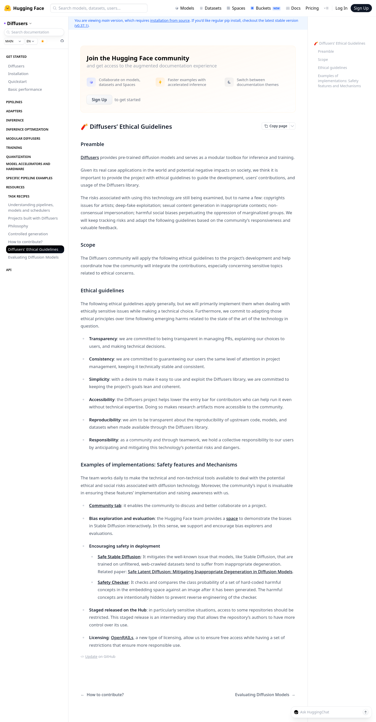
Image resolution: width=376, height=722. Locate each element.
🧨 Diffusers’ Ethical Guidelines (339, 43)
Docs (293, 8)
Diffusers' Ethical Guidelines (33, 249)
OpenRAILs (122, 637)
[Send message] (366, 712)
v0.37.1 (81, 25)
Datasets (210, 8)
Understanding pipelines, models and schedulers (31, 207)
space (232, 518)
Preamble (326, 51)
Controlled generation (28, 233)
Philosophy (18, 225)
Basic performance (25, 89)
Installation (18, 73)
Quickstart (17, 81)
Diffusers (16, 65)
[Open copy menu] (292, 126)
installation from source (170, 20)
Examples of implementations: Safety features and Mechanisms (339, 80)
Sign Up (361, 8)
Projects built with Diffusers (33, 218)
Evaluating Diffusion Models (33, 257)
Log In (341, 8)
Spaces (235, 8)
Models (184, 8)
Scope (323, 59)
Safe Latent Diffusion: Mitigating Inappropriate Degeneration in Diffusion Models (210, 571)
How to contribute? (25, 241)
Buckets (265, 8)
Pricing (312, 8)
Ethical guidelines (332, 67)
